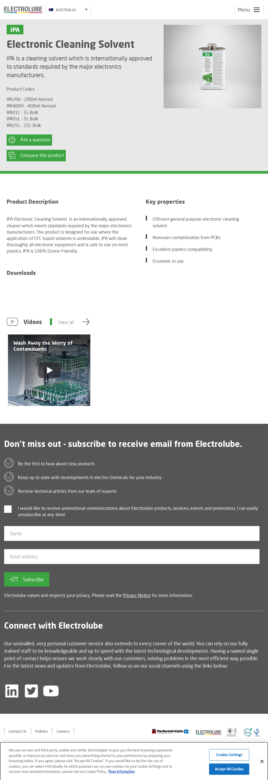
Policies (41, 731)
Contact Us (18, 731)
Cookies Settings (229, 756)
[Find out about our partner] (170, 731)
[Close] (262, 763)
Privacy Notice (137, 595)
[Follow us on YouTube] (51, 691)
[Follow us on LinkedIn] (12, 691)
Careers (63, 731)
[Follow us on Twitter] (31, 691)
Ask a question (29, 139)
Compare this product (36, 155)
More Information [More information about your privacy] (121, 773)
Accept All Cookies (229, 770)
